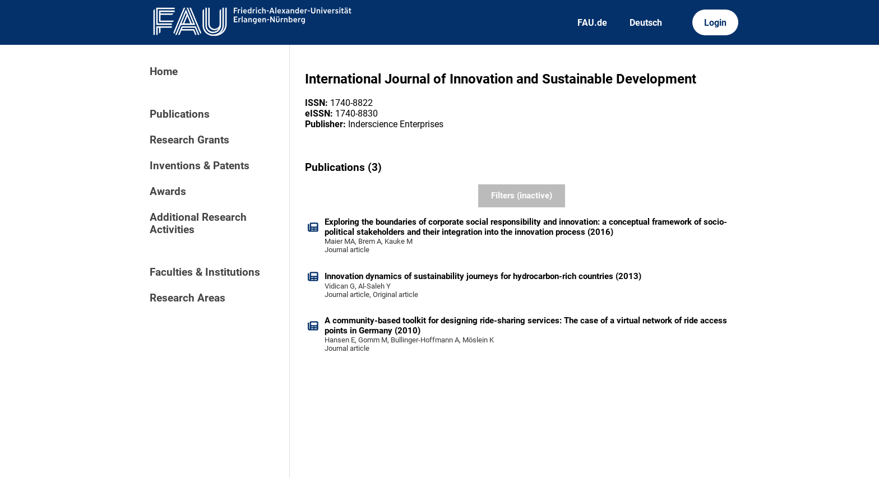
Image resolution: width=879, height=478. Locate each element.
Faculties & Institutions (205, 272)
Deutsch (646, 22)
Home (164, 72)
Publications (180, 114)
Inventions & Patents (199, 166)
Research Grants (189, 140)
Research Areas (187, 298)
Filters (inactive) (521, 196)
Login (715, 22)
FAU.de (592, 22)
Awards (168, 191)
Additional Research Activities (198, 223)
